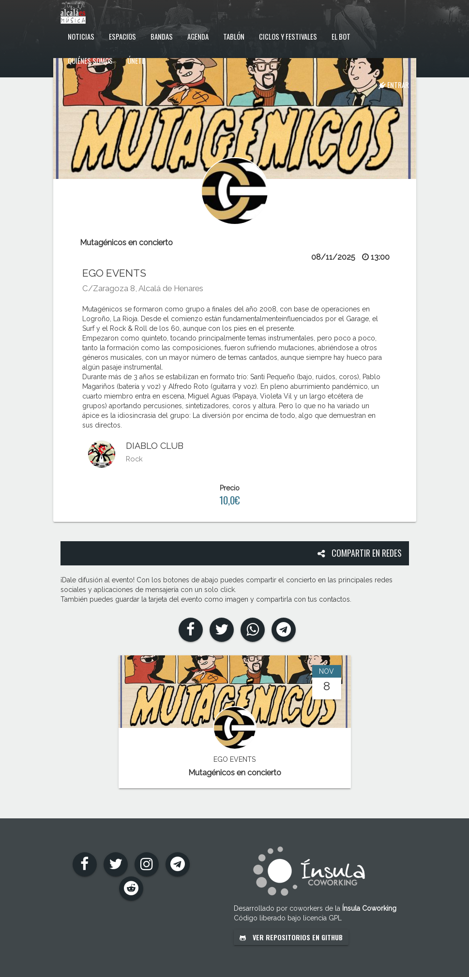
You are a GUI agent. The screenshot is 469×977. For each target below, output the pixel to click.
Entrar (393, 84)
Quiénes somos (90, 60)
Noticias (81, 36)
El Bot (341, 36)
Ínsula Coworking (369, 908)
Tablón (233, 36)
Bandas (162, 36)
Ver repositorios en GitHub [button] (291, 937)
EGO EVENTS (114, 273)
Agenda (198, 36)
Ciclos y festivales (288, 36)
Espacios (122, 36)
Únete (136, 60)
